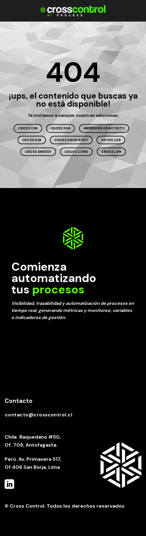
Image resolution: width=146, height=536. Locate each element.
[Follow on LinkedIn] (9, 485)
